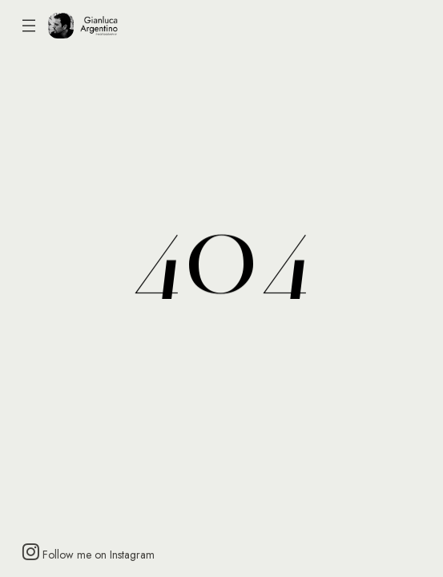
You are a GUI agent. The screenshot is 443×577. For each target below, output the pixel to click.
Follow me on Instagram (88, 551)
